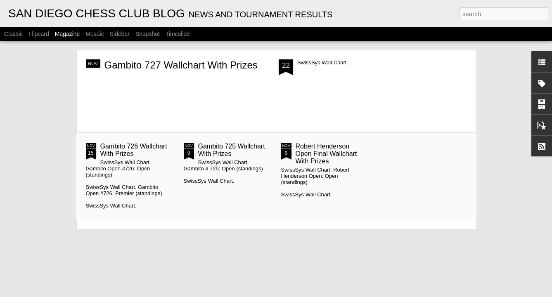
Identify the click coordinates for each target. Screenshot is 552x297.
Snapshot (147, 34)
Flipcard (38, 34)
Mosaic (94, 34)
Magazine (67, 34)
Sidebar (120, 34)
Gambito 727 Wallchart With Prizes (181, 65)
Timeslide (178, 34)
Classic (13, 34)
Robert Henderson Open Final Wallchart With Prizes (326, 154)
